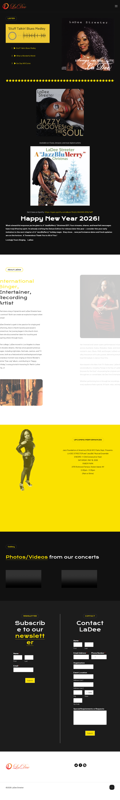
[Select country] (93, 664)
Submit (30, 687)
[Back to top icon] (111, 794)
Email (16, 673)
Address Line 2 (78, 695)
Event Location (80, 679)
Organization (79, 670)
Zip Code (76, 711)
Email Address (80, 660)
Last (26, 668)
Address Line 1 (78, 687)
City (74, 703)
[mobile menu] (116, 6)
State (86, 703)
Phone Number (98, 660)
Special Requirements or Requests (88, 716)
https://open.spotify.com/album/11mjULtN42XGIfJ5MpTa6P (69, 219)
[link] (60, 183)
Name (16, 660)
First (14, 668)
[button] (12, 36)
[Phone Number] (99, 664)
